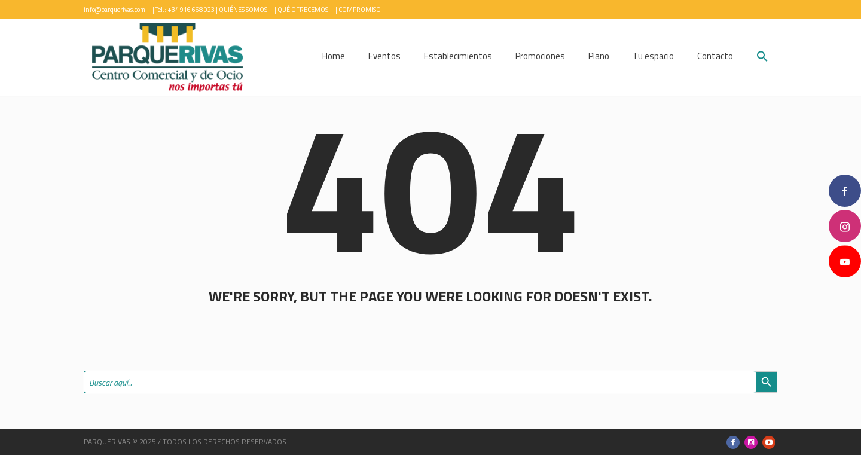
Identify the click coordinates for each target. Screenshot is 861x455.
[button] (762, 58)
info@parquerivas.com (114, 9)
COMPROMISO (359, 9)
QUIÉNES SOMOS (243, 9)
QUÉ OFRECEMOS (302, 9)
